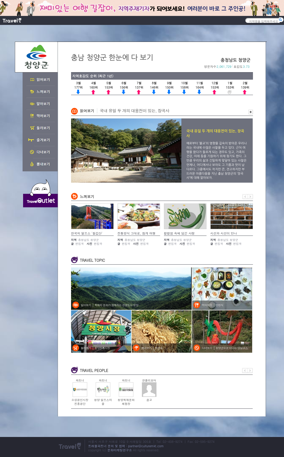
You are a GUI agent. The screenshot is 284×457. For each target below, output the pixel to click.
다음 (250, 196)
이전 (245, 196)
